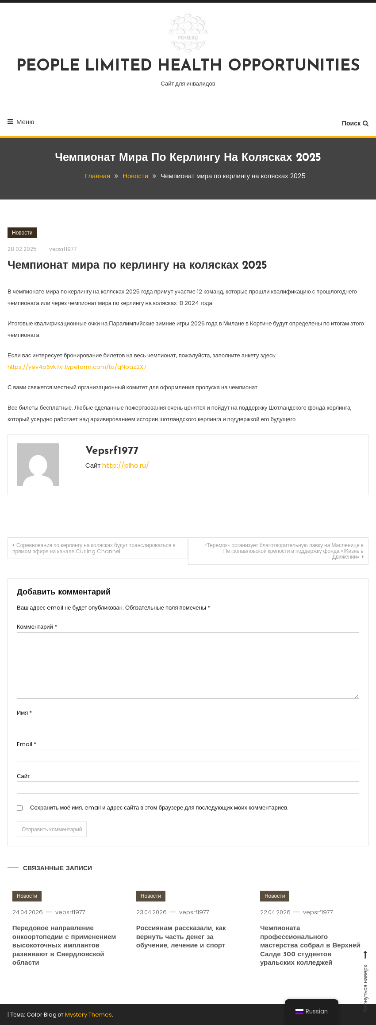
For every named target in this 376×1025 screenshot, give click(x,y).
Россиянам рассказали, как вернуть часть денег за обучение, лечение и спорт (181, 950)
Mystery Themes (88, 1014)
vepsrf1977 (63, 249)
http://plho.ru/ (125, 465)
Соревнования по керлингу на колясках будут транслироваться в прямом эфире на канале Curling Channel (94, 548)
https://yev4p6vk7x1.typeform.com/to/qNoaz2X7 (77, 367)
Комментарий (37, 626)
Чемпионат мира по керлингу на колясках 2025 (137, 265)
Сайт (23, 776)
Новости (22, 232)
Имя (24, 712)
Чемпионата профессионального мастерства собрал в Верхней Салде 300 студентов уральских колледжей (310, 958)
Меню (21, 121)
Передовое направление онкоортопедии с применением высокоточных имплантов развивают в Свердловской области (64, 958)
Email (26, 744)
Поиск (355, 123)
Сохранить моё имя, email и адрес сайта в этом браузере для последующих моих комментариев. (159, 807)
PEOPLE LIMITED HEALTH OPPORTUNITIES (188, 66)
